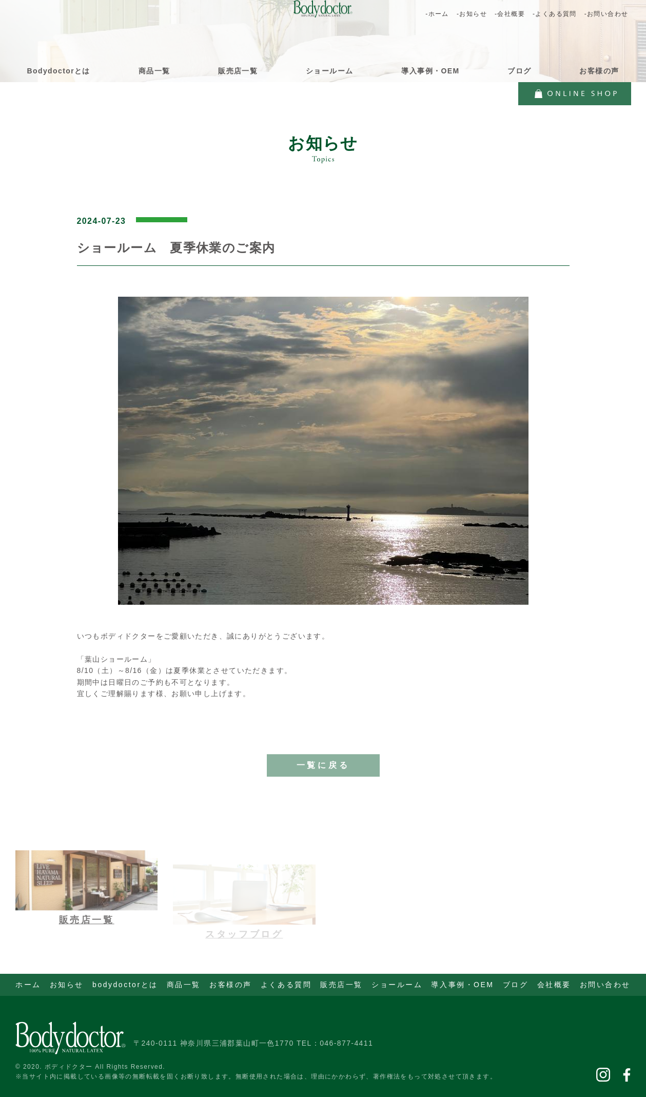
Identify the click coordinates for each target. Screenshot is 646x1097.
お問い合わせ (605, 984)
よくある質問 (286, 984)
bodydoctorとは (125, 984)
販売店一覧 (238, 71)
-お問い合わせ (606, 13)
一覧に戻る (323, 773)
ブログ (519, 71)
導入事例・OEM (430, 71)
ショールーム (329, 71)
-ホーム (437, 13)
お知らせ (67, 984)
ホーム (28, 984)
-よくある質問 (555, 13)
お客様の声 (599, 71)
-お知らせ (472, 13)
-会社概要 (510, 13)
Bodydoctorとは (58, 71)
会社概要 (554, 984)
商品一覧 (154, 71)
